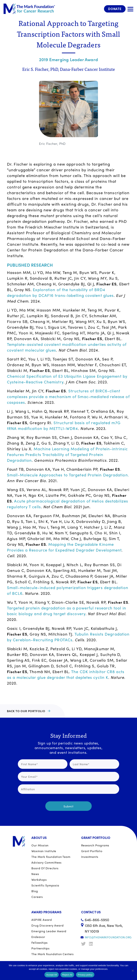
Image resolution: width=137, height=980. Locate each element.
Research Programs (95, 845)
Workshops (39, 880)
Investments (89, 857)
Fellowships (39, 942)
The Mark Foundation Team (50, 857)
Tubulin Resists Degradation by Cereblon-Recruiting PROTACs (68, 637)
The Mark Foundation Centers (52, 954)
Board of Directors (44, 868)
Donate (114, 8)
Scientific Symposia (45, 885)
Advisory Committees (46, 862)
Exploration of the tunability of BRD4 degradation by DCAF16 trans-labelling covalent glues (60, 292)
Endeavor (38, 937)
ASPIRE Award (41, 920)
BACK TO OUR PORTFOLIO (26, 711)
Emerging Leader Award (48, 931)
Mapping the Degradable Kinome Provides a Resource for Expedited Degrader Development (64, 547)
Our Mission (40, 845)
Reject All (67, 974)
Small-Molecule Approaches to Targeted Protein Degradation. (68, 475)
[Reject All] (132, 970)
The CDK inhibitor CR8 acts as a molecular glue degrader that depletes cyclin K (65, 674)
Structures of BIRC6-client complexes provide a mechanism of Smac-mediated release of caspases (68, 396)
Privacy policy (85, 974)
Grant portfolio (91, 851)
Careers (37, 897)
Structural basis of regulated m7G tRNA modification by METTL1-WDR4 (64, 425)
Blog (34, 891)
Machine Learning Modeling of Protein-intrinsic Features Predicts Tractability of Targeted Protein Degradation (67, 454)
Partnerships (40, 948)
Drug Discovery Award (47, 925)
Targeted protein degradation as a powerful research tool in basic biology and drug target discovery (66, 610)
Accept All (51, 974)
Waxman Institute (43, 851)
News (35, 874)
